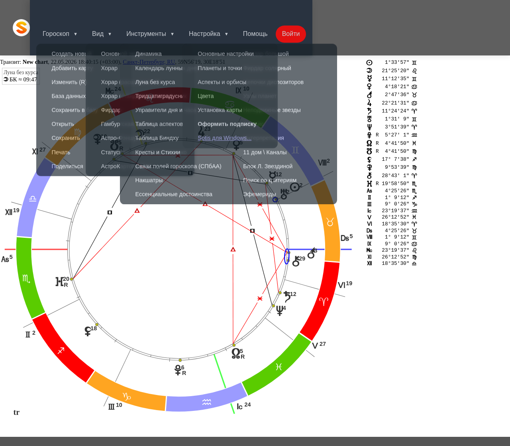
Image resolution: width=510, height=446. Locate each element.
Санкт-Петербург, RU (149, 26)
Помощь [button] (271, 9)
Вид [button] (109, 9)
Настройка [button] (219, 9)
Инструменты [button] (159, 9)
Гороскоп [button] (65, 9)
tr (17, 377)
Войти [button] (309, 9)
